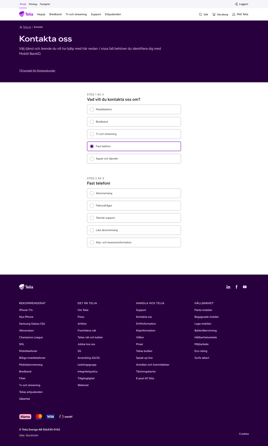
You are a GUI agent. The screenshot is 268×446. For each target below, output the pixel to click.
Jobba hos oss (86, 344)
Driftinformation (146, 323)
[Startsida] (26, 14)
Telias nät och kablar (90, 337)
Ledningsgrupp (87, 364)
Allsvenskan (26, 330)
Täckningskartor (146, 371)
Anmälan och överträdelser (152, 364)
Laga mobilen (203, 323)
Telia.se (25, 27)
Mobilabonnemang (31, 364)
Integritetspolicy (88, 371)
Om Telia (83, 310)
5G (79, 351)
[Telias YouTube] (245, 287)
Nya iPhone (26, 316)
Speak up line (144, 357)
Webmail (83, 385)
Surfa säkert (202, 357)
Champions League (31, 337)
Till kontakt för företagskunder (37, 70)
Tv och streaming (29, 385)
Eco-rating (201, 351)
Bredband (25, 371)
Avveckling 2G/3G (89, 357)
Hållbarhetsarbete (206, 337)
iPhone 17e (26, 310)
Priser (139, 344)
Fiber (22, 378)
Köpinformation (145, 330)
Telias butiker (144, 351)
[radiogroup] (134, 134)
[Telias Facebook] (236, 287)
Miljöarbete (202, 344)
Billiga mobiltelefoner (32, 357)
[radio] (134, 109)
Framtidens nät (87, 330)
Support (141, 310)
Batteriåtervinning (206, 330)
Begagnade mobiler (207, 316)
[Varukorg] (220, 14)
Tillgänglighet (86, 378)
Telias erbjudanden (31, 392)
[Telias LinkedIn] (228, 287)
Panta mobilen (203, 310)
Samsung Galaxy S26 (32, 323)
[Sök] (203, 14)
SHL (21, 344)
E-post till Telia (145, 378)
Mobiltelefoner (28, 351)
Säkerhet (24, 398)
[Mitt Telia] (240, 14)
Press (81, 316)
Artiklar (82, 323)
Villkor (140, 337)
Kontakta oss (144, 316)
